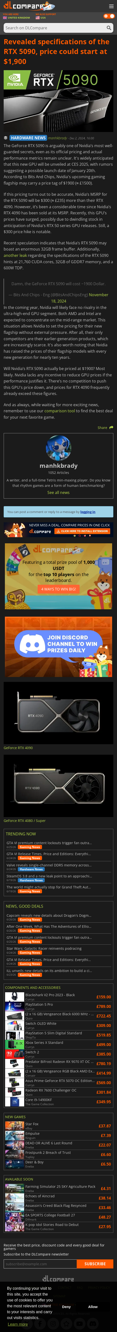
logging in (88, 512)
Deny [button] (66, 1307)
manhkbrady (58, 138)
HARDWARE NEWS (28, 138)
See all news (58, 492)
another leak (15, 255)
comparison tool (59, 411)
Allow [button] (92, 1307)
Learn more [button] (18, 1324)
